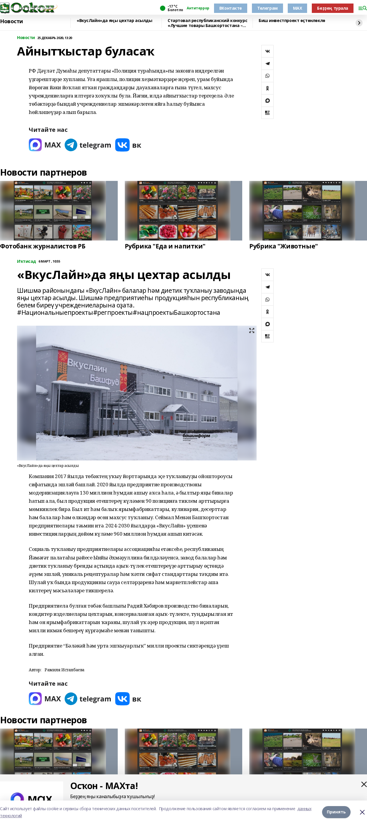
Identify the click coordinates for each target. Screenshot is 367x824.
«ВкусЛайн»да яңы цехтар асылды (114, 20)
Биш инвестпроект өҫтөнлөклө (292, 20)
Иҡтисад (26, 261)
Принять (336, 812)
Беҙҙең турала (332, 8)
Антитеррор (198, 8)
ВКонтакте (230, 8)
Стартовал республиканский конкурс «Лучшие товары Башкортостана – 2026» (207, 23)
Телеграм (267, 8)
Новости (11, 21)
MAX (297, 8)
